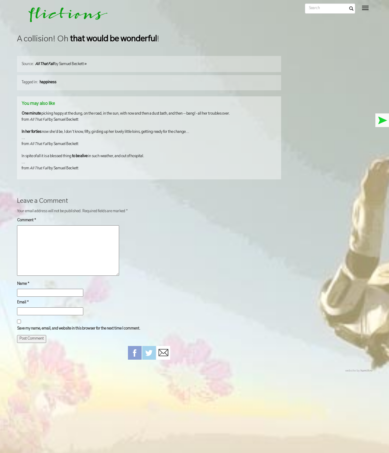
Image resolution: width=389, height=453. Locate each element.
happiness (48, 83)
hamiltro (366, 371)
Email (23, 303)
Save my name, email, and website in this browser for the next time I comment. (78, 329)
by (61, 64)
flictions (64, 16)
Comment (26, 221)
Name (23, 284)
